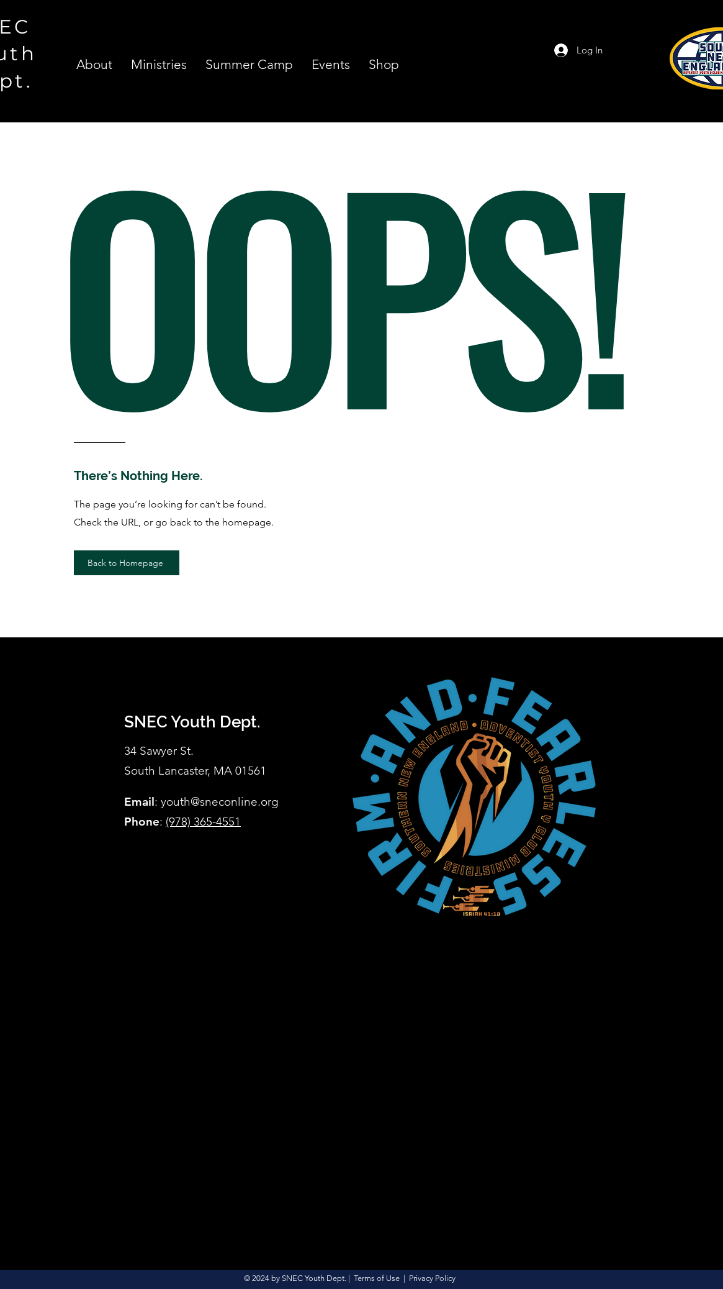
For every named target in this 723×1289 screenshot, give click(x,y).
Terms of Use (377, 1278)
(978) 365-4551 (203, 821)
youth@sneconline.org (220, 802)
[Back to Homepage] (126, 562)
